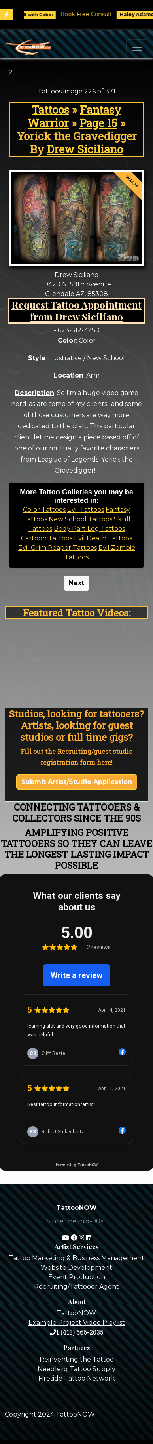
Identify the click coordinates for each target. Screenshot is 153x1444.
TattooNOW (76, 1313)
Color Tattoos (44, 509)
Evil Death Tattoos (103, 538)
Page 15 (98, 123)
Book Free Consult (91, 14)
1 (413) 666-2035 (77, 1332)
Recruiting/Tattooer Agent (76, 1286)
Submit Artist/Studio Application (76, 782)
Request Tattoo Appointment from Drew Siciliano (76, 310)
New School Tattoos (80, 519)
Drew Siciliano (85, 149)
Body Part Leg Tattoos (89, 528)
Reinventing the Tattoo (77, 1359)
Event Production (76, 1277)
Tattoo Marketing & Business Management (76, 1258)
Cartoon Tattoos (46, 538)
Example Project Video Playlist (76, 1322)
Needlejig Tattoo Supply (76, 1369)
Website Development (76, 1267)
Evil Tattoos (85, 509)
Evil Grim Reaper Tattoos (57, 547)
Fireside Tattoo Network (76, 1378)
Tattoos (50, 109)
